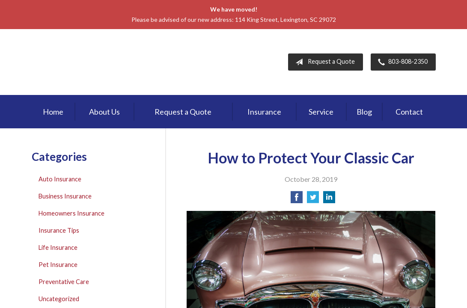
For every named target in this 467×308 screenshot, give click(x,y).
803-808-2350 (401, 62)
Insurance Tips (59, 230)
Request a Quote (323, 62)
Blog (364, 111)
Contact (409, 111)
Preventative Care (64, 281)
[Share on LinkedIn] (329, 199)
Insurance (264, 111)
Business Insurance (65, 196)
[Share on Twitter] (313, 199)
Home (53, 111)
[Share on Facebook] (297, 199)
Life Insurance (58, 247)
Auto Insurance (60, 179)
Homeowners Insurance (71, 213)
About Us (104, 111)
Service (321, 111)
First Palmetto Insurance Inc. (104, 62)
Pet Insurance (58, 264)
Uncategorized (59, 298)
